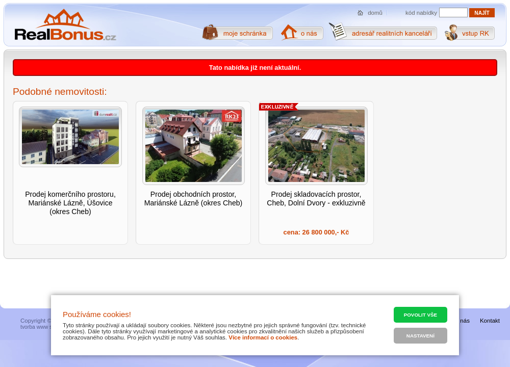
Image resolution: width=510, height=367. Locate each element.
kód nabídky (421, 13)
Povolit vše (420, 315)
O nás (462, 321)
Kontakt (490, 321)
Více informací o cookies (262, 337)
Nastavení (420, 335)
